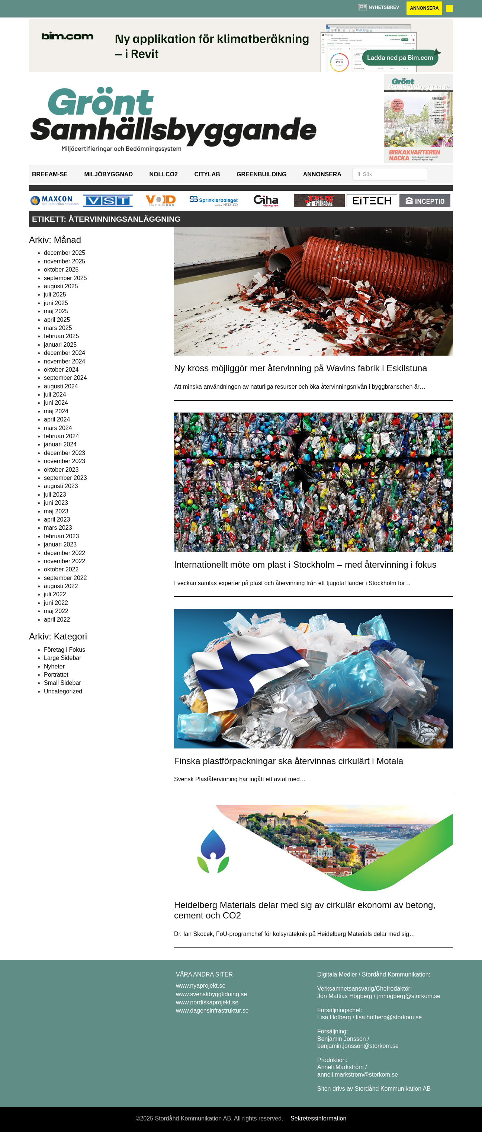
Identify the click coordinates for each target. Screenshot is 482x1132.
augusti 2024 (61, 386)
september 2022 (65, 578)
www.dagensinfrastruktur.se (212, 1010)
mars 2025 (58, 328)
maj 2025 (56, 311)
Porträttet (56, 674)
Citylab (207, 174)
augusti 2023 (61, 486)
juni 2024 (56, 403)
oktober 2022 (61, 569)
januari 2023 (60, 544)
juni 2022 (56, 603)
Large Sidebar (62, 658)
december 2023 (64, 453)
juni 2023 (56, 503)
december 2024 (64, 353)
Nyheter (54, 666)
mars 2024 (58, 428)
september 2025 (65, 278)
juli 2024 (55, 394)
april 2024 (57, 419)
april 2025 (57, 320)
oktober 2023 (61, 469)
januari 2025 (60, 344)
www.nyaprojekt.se (200, 985)
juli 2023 (55, 494)
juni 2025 (56, 303)
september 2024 (65, 378)
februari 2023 (61, 536)
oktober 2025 (61, 269)
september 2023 (65, 478)
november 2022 (64, 561)
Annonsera (424, 8)
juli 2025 (55, 294)
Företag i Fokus (64, 650)
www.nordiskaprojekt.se (207, 1002)
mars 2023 (58, 528)
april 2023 (57, 519)
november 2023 (64, 461)
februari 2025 (61, 336)
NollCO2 (164, 174)
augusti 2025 (61, 286)
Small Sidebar (62, 683)
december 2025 (64, 253)
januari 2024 (60, 444)
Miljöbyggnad (108, 174)
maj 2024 (56, 411)
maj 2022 (56, 611)
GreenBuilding (261, 174)
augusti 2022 (61, 586)
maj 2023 (56, 511)
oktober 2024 (61, 369)
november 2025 (64, 261)
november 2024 (64, 361)
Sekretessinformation (318, 1118)
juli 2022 (55, 594)
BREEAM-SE (50, 174)
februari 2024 (61, 436)
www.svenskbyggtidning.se (211, 994)
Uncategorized (63, 691)
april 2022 (57, 619)
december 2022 (64, 553)
